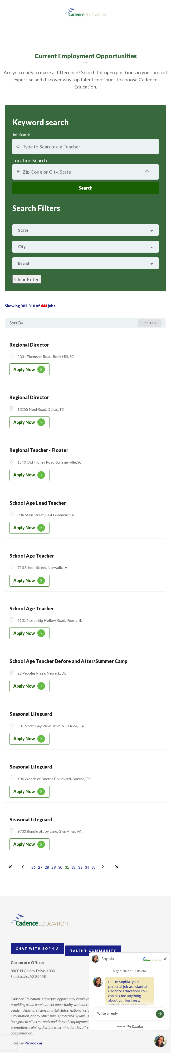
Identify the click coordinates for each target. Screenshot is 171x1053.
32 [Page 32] (73, 867)
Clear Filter (26, 279)
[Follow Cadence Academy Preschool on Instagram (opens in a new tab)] (14, 987)
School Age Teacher (32, 555)
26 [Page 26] (33, 867)
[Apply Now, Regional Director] (29, 369)
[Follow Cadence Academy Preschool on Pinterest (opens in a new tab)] (23, 987)
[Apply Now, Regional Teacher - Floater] (29, 475)
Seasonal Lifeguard (31, 714)
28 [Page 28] (47, 867)
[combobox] (81, 172)
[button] (147, 172)
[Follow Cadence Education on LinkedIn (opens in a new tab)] (32, 987)
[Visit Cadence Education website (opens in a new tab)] (85, 12)
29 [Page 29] (53, 867)
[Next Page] (103, 866)
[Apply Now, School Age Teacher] (29, 581)
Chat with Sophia (37, 948)
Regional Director (29, 345)
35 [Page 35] (93, 867)
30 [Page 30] (60, 867)
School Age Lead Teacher (38, 503)
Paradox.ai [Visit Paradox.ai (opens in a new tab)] (33, 1043)
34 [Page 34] (87, 867)
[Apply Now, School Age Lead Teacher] (29, 528)
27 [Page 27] (40, 867)
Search (86, 188)
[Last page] (116, 866)
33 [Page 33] (80, 867)
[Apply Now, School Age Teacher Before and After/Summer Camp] (29, 686)
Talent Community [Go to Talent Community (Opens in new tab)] (93, 951)
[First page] (10, 866)
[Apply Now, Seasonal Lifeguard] (29, 739)
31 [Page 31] (67, 867)
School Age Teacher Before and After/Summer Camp (68, 661)
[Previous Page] (23, 866)
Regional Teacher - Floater (39, 450)
